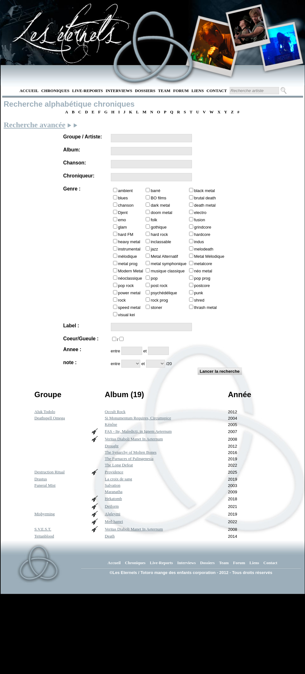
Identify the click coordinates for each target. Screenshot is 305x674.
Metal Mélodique (209, 256)
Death (110, 536)
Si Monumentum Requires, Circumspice (138, 418)
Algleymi (112, 513)
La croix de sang (118, 479)
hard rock (159, 234)
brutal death (205, 198)
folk (154, 219)
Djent (123, 212)
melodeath (203, 249)
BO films (158, 198)
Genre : (72, 188)
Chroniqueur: (79, 175)
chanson (126, 205)
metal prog (127, 263)
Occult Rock (115, 411)
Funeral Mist (45, 485)
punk (198, 292)
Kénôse (111, 424)
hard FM (125, 234)
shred (199, 300)
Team (164, 90)
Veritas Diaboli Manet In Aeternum (134, 439)
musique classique (168, 271)
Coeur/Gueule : (81, 338)
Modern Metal (130, 271)
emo (122, 219)
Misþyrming (45, 513)
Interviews (118, 90)
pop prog (202, 278)
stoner (156, 307)
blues (123, 198)
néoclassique (130, 278)
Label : (71, 325)
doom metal (161, 212)
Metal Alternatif (164, 256)
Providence (114, 472)
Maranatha (114, 491)
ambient (125, 190)
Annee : (72, 349)
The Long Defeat (119, 465)
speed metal (129, 307)
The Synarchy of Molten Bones (130, 452)
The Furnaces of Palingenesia (129, 458)
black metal (204, 190)
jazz (154, 249)
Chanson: (74, 162)
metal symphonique (169, 263)
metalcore (203, 263)
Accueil (29, 90)
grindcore (202, 227)
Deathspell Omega (50, 418)
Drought (111, 446)
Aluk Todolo (45, 411)
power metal (129, 292)
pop (154, 278)
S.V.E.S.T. (43, 529)
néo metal (203, 271)
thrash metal (205, 307)
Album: (71, 149)
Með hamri (114, 521)
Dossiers (145, 90)
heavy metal (129, 241)
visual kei (126, 314)
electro (200, 212)
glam (122, 227)
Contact (217, 90)
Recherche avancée (35, 125)
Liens (197, 90)
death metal (205, 205)
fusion (199, 219)
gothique (159, 227)
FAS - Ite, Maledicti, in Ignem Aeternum (138, 431)
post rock (159, 285)
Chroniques (55, 90)
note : (70, 362)
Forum (181, 90)
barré (155, 190)
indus (199, 241)
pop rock (126, 285)
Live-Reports (87, 90)
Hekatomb (113, 498)
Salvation (112, 485)
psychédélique (164, 292)
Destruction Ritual (50, 472)
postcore (202, 285)
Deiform (112, 506)
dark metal (160, 205)
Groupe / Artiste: (82, 136)
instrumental (129, 249)
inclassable (161, 241)
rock (122, 300)
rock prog (159, 300)
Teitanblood (44, 536)
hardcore (202, 234)
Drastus (41, 479)
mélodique (127, 256)
